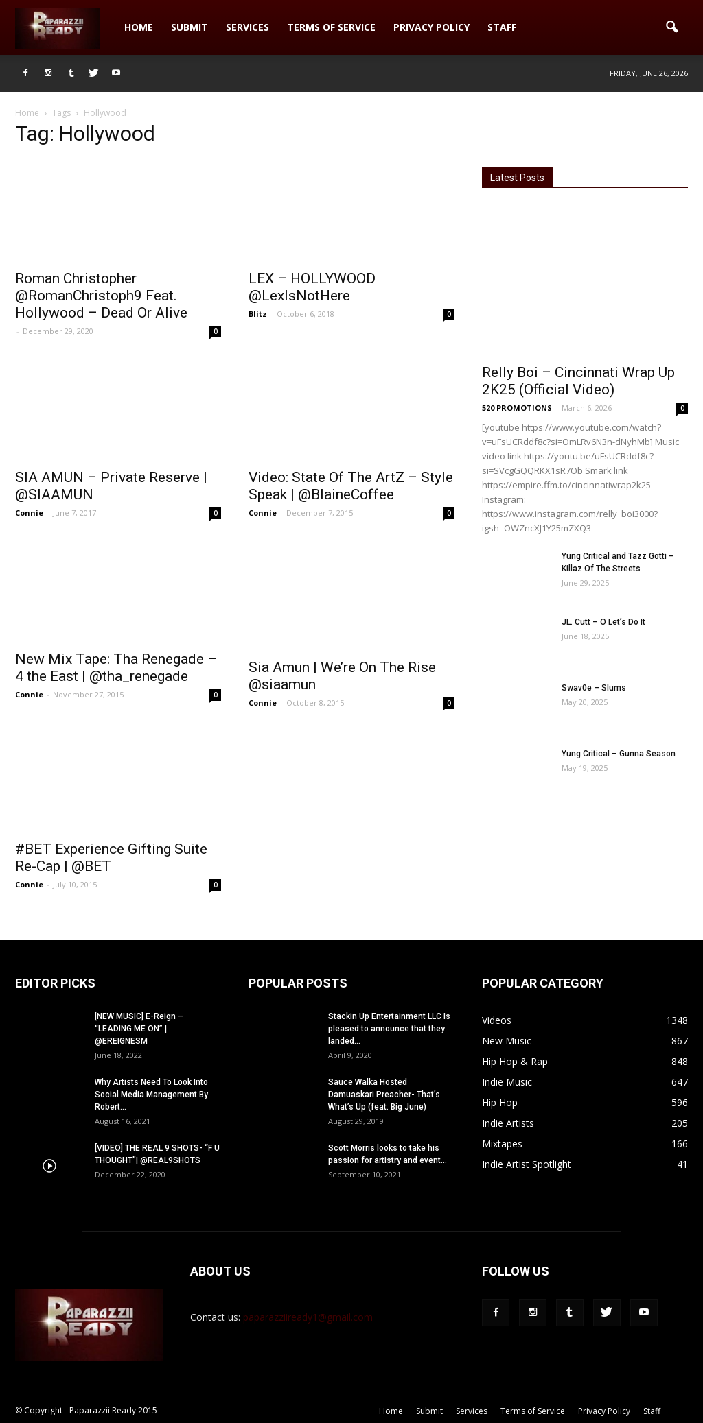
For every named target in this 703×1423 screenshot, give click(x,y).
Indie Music (507, 1081)
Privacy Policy (431, 27)
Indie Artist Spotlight (526, 1164)
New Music (506, 1040)
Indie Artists (508, 1122)
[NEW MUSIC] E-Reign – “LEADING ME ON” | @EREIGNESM (139, 1029)
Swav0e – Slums (594, 688)
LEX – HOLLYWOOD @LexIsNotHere (312, 287)
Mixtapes (502, 1143)
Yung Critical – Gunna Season (619, 753)
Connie (29, 512)
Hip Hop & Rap (515, 1061)
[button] (671, 27)
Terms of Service (331, 27)
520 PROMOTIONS (517, 408)
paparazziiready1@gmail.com (308, 1317)
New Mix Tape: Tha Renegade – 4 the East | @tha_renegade (116, 667)
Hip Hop (500, 1102)
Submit (189, 27)
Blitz (258, 314)
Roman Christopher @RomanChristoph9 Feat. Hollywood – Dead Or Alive (101, 295)
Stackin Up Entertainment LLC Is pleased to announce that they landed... (389, 1029)
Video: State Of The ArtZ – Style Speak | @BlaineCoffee (351, 486)
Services (247, 27)
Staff (501, 27)
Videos (496, 1020)
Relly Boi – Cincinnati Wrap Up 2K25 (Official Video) (578, 381)
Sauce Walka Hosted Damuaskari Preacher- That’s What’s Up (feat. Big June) (384, 1094)
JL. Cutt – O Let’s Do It (603, 622)
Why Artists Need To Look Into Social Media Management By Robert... (151, 1094)
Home (138, 27)
